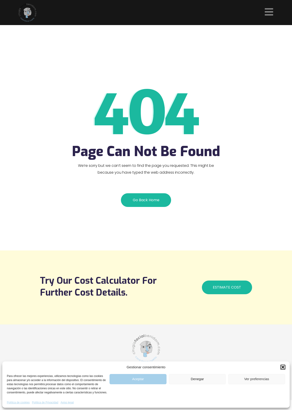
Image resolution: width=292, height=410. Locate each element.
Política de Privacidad (45, 402)
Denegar (197, 379)
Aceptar (138, 379)
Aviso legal (67, 402)
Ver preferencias (256, 379)
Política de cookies (18, 402)
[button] (283, 367)
